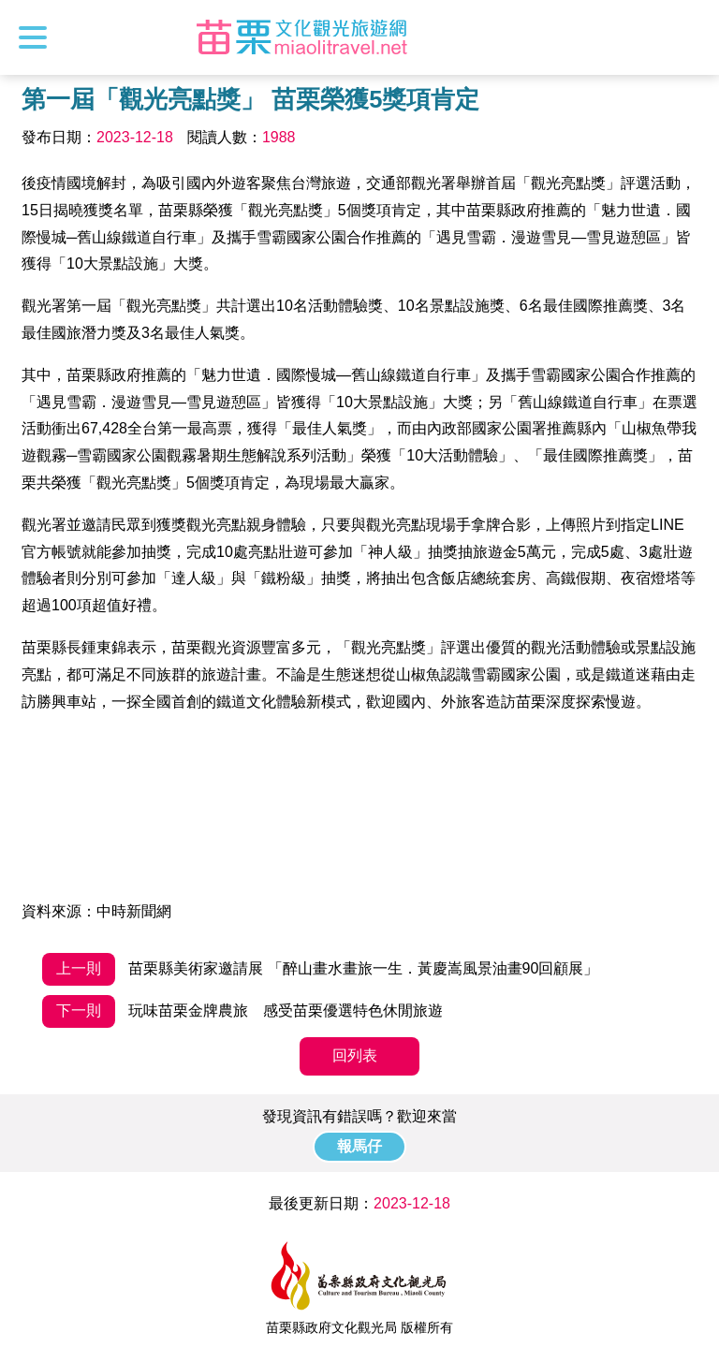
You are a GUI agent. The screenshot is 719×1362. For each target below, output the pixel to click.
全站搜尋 (688, 37)
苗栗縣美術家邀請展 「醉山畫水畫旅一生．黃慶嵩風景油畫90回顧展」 (320, 969)
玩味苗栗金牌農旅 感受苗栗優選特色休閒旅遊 (242, 1011)
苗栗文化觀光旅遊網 (302, 37)
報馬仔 (359, 1146)
